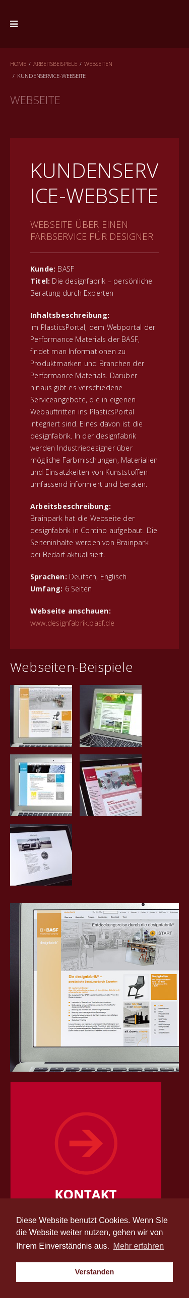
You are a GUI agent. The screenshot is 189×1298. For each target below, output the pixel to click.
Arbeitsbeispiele (55, 63)
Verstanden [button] (94, 1272)
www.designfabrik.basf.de (72, 623)
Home (18, 63)
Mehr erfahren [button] (138, 1246)
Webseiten (98, 63)
